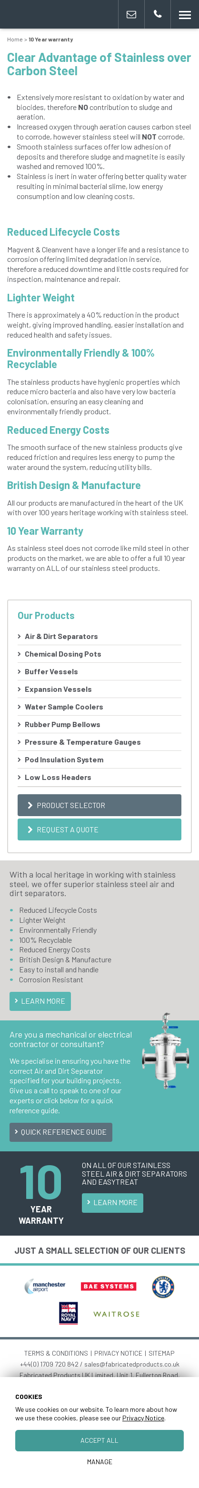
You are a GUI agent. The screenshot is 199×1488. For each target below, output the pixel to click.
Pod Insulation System (64, 759)
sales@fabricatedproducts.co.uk (131, 1364)
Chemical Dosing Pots (63, 653)
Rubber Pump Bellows (62, 724)
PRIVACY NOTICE (118, 1353)
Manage (99, 1462)
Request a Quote (62, 829)
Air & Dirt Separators (61, 635)
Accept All (99, 1440)
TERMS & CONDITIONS (56, 1353)
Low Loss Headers (58, 776)
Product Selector (65, 804)
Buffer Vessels (51, 671)
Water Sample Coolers (64, 706)
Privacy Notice (143, 1418)
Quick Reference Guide (60, 1131)
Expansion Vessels (58, 688)
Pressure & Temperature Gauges (83, 741)
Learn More (39, 1000)
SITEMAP (162, 1353)
